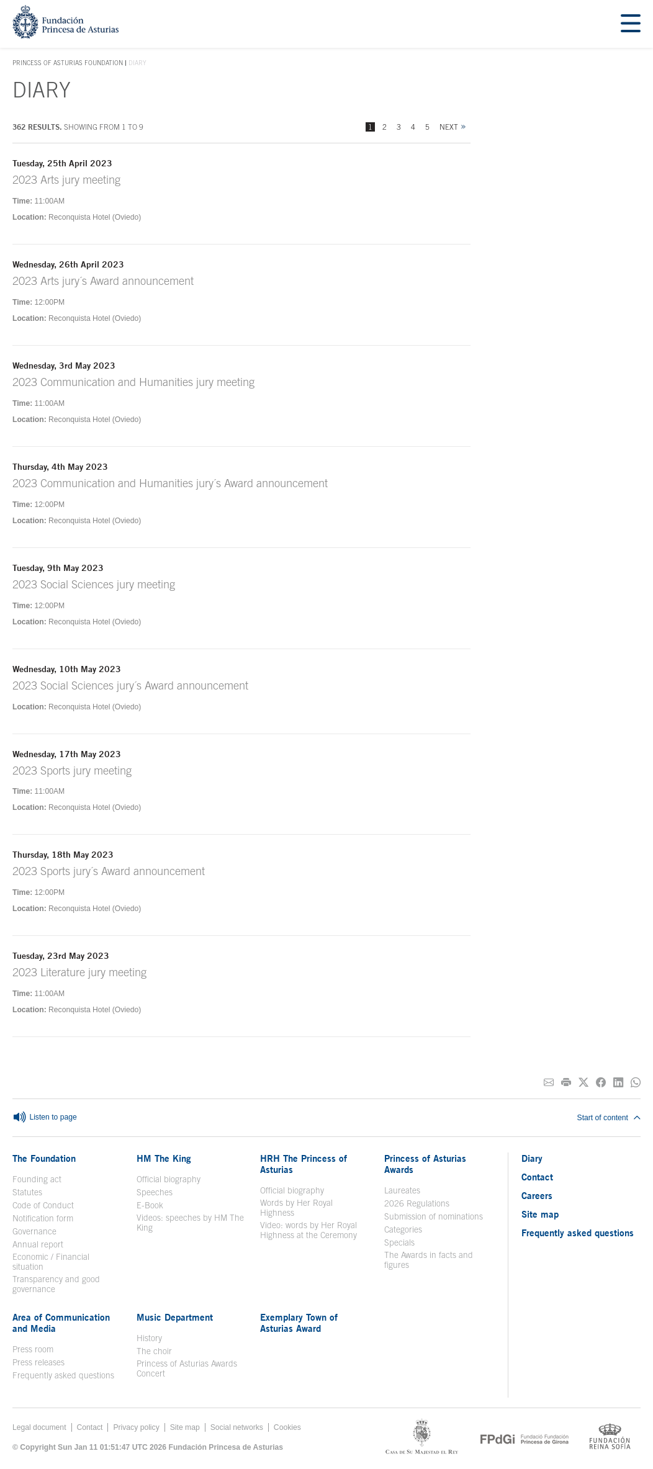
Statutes (27, 1192)
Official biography (168, 1179)
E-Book (150, 1205)
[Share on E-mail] (549, 1083)
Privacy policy (136, 1427)
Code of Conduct (43, 1205)
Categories (403, 1229)
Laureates (402, 1190)
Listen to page (44, 1117)
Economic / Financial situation (50, 1262)
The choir (154, 1351)
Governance (34, 1231)
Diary (532, 1158)
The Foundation (44, 1158)
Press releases (38, 1362)
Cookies (287, 1427)
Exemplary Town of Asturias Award (299, 1322)
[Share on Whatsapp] (636, 1083)
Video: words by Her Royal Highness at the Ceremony (308, 1230)
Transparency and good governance (56, 1284)
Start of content (609, 1117)
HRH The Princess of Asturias (303, 1163)
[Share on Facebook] (601, 1083)
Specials (399, 1242)
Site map (540, 1214)
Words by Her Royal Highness (296, 1208)
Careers (536, 1195)
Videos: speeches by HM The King (190, 1223)
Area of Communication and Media (61, 1322)
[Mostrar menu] (631, 24)
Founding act (36, 1179)
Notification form (42, 1218)
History (149, 1338)
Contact (537, 1176)
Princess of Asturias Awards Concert (187, 1368)
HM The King (164, 1158)
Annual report (37, 1244)
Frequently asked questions (63, 1375)
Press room (32, 1349)
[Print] (566, 1083)
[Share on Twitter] (583, 1083)
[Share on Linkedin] (618, 1083)
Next (448, 127)
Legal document (39, 1427)
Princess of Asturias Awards (425, 1163)
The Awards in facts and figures (428, 1260)
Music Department (175, 1317)
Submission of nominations (433, 1216)
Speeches (155, 1192)
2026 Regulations (416, 1203)
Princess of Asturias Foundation (67, 63)
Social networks (236, 1427)
